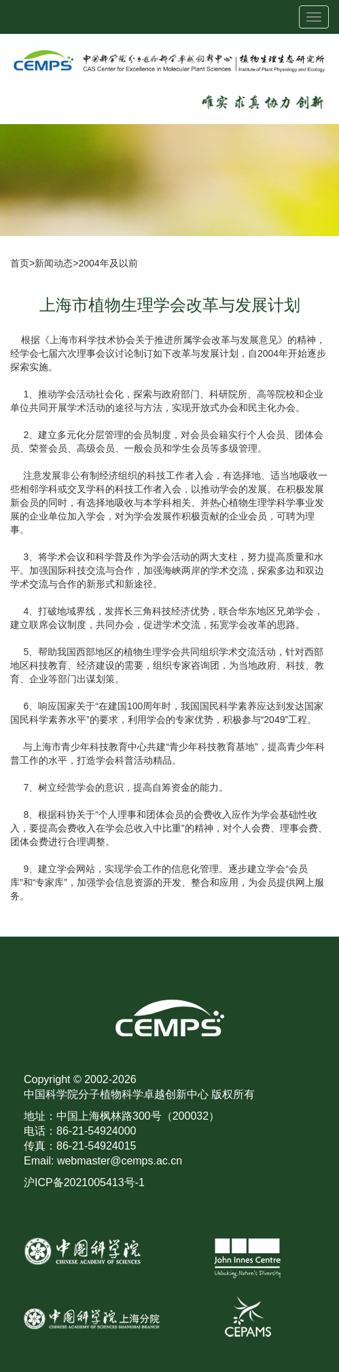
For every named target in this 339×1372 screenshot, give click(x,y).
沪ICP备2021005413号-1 (84, 1182)
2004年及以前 (107, 263)
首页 (19, 263)
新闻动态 (54, 263)
